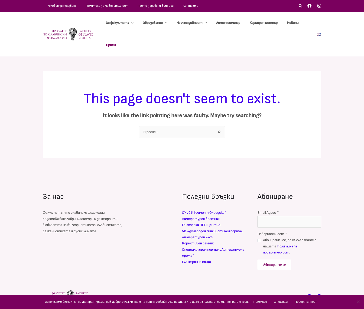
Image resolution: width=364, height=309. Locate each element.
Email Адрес (268, 191)
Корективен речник (198, 221)
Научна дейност (200, 23)
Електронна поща (196, 240)
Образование (167, 23)
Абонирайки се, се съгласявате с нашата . (289, 224)
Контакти (165, 6)
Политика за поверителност (95, 6)
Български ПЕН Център (201, 203)
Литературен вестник (201, 197)
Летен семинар (233, 23)
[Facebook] (309, 6)
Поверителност (272, 212)
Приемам (260, 301)
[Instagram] (319, 6)
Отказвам (281, 301)
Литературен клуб (197, 215)
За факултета (135, 23)
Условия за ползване (57, 6)
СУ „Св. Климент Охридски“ (204, 191)
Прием (306, 23)
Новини (290, 23)
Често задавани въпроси (137, 6)
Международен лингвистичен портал (212, 209)
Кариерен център (264, 23)
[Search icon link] (301, 6)
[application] (147, 23)
